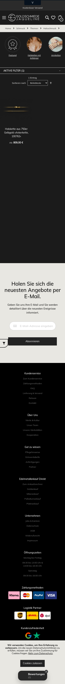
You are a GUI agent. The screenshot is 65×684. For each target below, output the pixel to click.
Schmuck (20, 28)
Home (8, 28)
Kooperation (32, 435)
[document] (32, 655)
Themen (34, 28)
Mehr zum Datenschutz (40, 653)
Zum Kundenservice (32, 378)
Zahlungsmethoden (32, 383)
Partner (32, 467)
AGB (32, 530)
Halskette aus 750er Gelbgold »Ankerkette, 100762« (16, 132)
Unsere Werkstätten (32, 430)
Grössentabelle (32, 457)
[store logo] (23, 17)
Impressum (32, 540)
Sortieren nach (19, 83)
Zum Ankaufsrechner (33, 484)
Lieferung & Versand (32, 393)
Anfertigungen (33, 462)
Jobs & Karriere (32, 521)
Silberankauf (32, 494)
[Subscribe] (32, 341)
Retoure (32, 398)
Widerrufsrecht (32, 535)
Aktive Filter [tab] (12, 70)
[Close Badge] (46, 671)
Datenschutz (33, 526)
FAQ (33, 388)
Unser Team (32, 425)
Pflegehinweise (32, 452)
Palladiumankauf (32, 498)
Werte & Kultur (32, 420)
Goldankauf (32, 489)
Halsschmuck (50, 28)
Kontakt (32, 403)
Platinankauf (33, 503)
